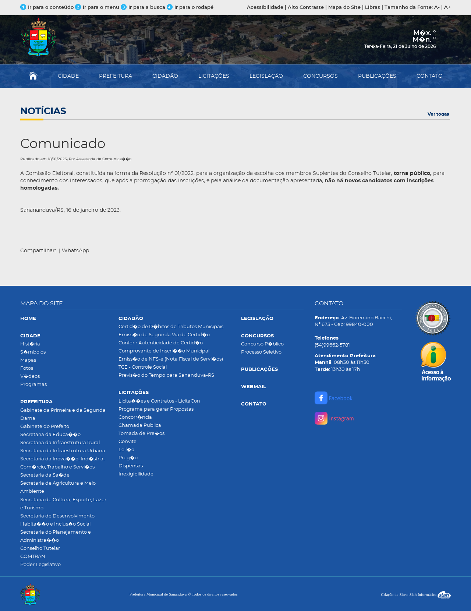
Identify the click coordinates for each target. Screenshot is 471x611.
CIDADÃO (165, 76)
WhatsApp (75, 250)
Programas (33, 384)
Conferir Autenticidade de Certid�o (160, 343)
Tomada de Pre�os (141, 433)
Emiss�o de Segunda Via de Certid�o (164, 335)
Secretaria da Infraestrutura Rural (60, 442)
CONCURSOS (320, 76)
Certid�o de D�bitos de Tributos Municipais (170, 326)
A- (437, 7)
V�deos (30, 376)
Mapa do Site (344, 7)
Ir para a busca (143, 7)
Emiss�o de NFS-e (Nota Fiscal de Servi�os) (170, 359)
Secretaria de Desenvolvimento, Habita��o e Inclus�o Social (58, 520)
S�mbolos (33, 352)
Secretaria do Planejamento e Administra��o (55, 536)
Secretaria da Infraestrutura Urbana (62, 451)
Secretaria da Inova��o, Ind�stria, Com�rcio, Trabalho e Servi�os (62, 463)
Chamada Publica (139, 425)
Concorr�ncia (135, 417)
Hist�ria (30, 344)
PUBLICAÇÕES (377, 76)
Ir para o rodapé (190, 7)
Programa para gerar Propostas (156, 409)
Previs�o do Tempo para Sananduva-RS (166, 375)
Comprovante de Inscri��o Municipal (163, 351)
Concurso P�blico (262, 344)
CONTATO (430, 76)
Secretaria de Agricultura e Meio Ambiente (58, 487)
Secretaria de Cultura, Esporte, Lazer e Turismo (63, 504)
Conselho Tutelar (40, 548)
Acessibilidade (265, 7)
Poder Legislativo (40, 564)
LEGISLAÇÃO (266, 76)
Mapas (28, 360)
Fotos (26, 368)
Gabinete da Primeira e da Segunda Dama (63, 414)
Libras (372, 7)
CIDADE (68, 76)
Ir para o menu (98, 7)
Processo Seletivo (261, 352)
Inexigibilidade (135, 474)
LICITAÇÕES (213, 76)
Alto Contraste (306, 7)
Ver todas (438, 114)
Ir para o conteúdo (47, 7)
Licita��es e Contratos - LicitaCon (159, 401)
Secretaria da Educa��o (50, 434)
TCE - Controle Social (142, 367)
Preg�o (128, 458)
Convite (127, 441)
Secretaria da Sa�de (45, 475)
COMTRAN (32, 556)
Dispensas (130, 466)
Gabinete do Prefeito (44, 426)
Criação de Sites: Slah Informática (416, 594)
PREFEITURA (115, 76)
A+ (447, 7)
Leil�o (126, 449)
